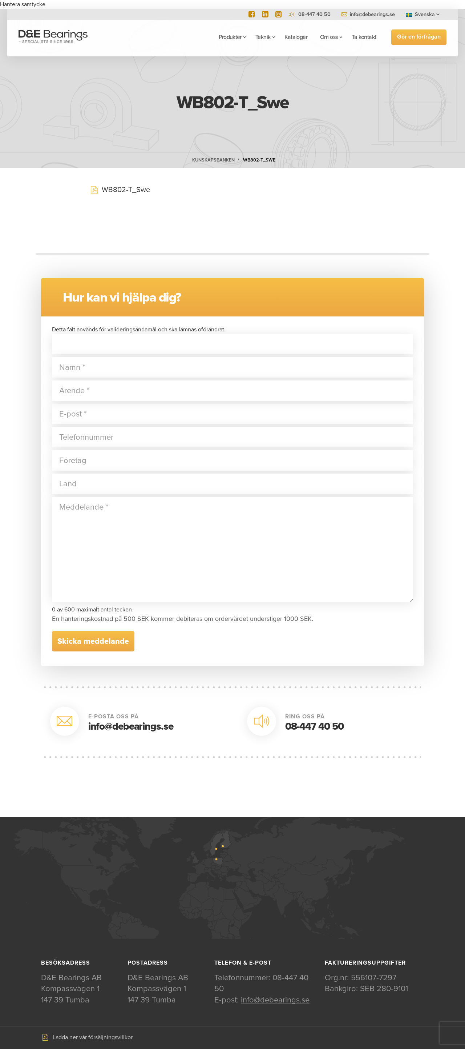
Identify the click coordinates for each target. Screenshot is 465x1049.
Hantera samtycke (22, 4)
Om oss (328, 37)
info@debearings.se (372, 14)
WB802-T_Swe (259, 160)
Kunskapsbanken (213, 160)
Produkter (229, 37)
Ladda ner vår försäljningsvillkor (93, 1037)
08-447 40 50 (314, 726)
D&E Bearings (53, 37)
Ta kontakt (363, 37)
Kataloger (295, 37)
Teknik (262, 37)
